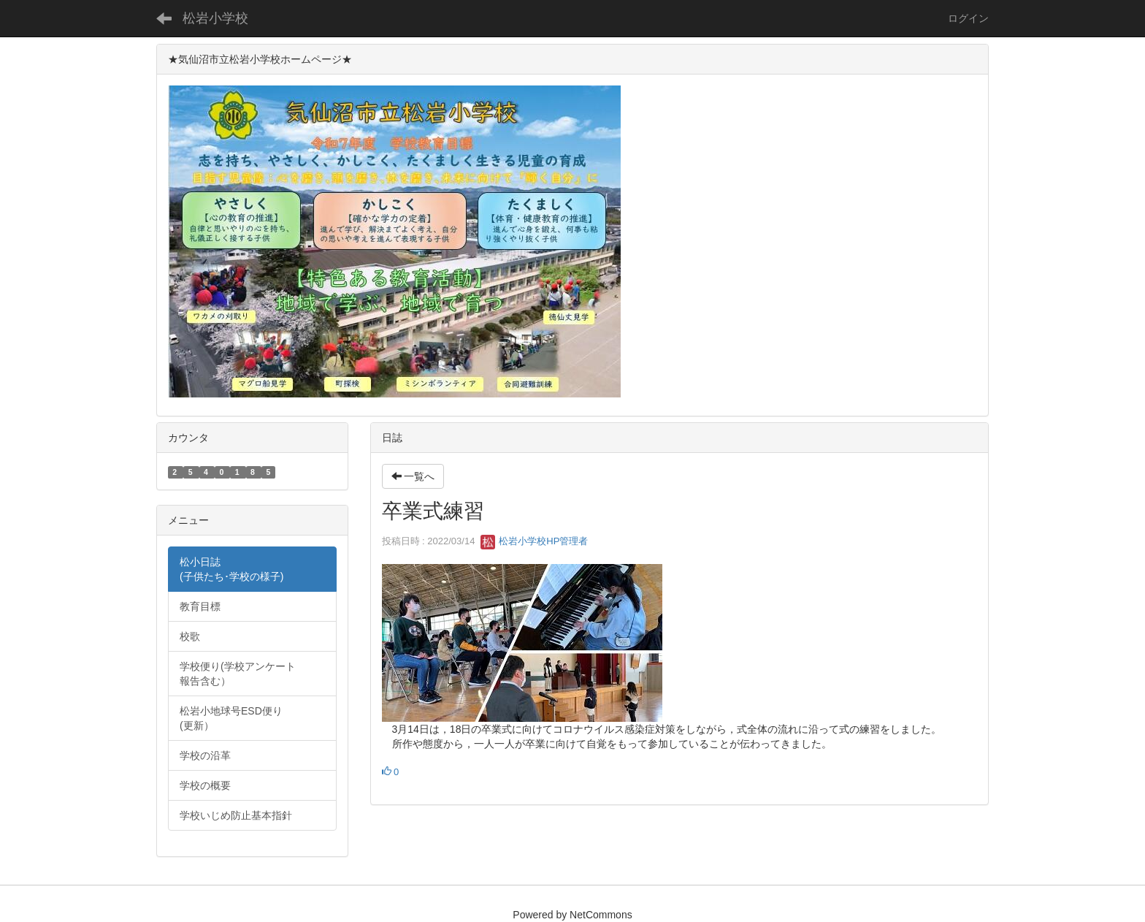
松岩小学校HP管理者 (534, 541)
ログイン (968, 18)
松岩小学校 (215, 18)
